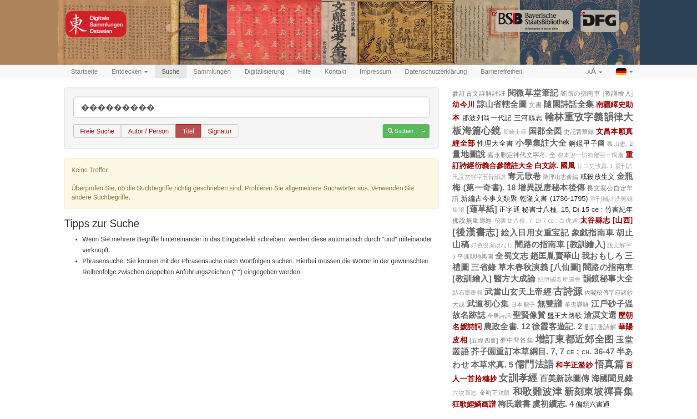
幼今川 (463, 104)
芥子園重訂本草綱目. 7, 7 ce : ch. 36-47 (542, 351)
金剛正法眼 (495, 392)
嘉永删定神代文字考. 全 (521, 154)
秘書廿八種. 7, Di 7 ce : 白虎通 (536, 221)
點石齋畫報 (467, 293)
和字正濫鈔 (574, 365)
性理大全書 (495, 143)
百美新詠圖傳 (565, 378)
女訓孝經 (518, 378)
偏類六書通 (593, 404)
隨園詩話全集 (569, 104)
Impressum (375, 71)
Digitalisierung (264, 71)
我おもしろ (602, 256)
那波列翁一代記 (487, 118)
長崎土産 (515, 132)
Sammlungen (212, 71)
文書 (535, 104)
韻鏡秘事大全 (608, 278)
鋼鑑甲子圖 (587, 143)
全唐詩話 (499, 315)
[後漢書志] (475, 232)
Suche (171, 71)
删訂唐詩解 (600, 327)
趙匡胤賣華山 (555, 256)
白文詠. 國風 (555, 165)
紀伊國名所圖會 (559, 279)
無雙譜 (549, 303)
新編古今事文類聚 (489, 198)
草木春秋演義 (523, 267)
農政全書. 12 (507, 326)
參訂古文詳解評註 (478, 93)
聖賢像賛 (529, 315)
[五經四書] (484, 340)
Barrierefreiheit (501, 71)
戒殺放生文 (597, 176)
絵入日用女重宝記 (535, 232)
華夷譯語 (577, 304)
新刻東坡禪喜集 (598, 391)
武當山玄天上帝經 (518, 291)
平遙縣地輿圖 (475, 256)
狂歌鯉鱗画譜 (474, 404)
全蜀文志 (511, 256)
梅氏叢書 (514, 404)
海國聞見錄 (612, 378)
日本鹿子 (523, 304)
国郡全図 (545, 131)
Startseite (84, 71)
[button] (595, 72)
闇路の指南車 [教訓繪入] (597, 93)
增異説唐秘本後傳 (551, 187)
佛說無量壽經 (472, 220)
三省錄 (483, 267)
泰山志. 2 (620, 143)
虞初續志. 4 (553, 404)
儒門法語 (534, 364)
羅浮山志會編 (561, 177)
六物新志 (464, 393)
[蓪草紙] (481, 209)
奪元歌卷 (524, 176)
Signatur (220, 131)
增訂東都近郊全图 (574, 339)
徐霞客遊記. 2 (557, 326)
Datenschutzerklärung (436, 71)
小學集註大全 (541, 143)
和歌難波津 (537, 391)
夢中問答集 (516, 340)
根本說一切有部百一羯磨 (591, 155)
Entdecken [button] (129, 71)
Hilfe (304, 71)
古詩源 (567, 291)
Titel (188, 131)
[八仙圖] (566, 267)
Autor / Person (148, 131)
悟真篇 (609, 364)
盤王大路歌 (564, 315)
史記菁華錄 (579, 131)
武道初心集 (488, 303)
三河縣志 (528, 118)
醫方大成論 (514, 278)
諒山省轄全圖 (502, 104)
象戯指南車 (592, 232)
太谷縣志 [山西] (606, 220)
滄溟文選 (600, 315)
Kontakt (335, 71)
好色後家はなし (492, 245)
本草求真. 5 (492, 364)
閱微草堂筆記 (533, 92)
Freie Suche (97, 131)
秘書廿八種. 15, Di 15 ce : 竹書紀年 (577, 209)
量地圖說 (468, 154)
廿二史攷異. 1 (595, 166)
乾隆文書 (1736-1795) (554, 198)
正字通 (509, 209)
